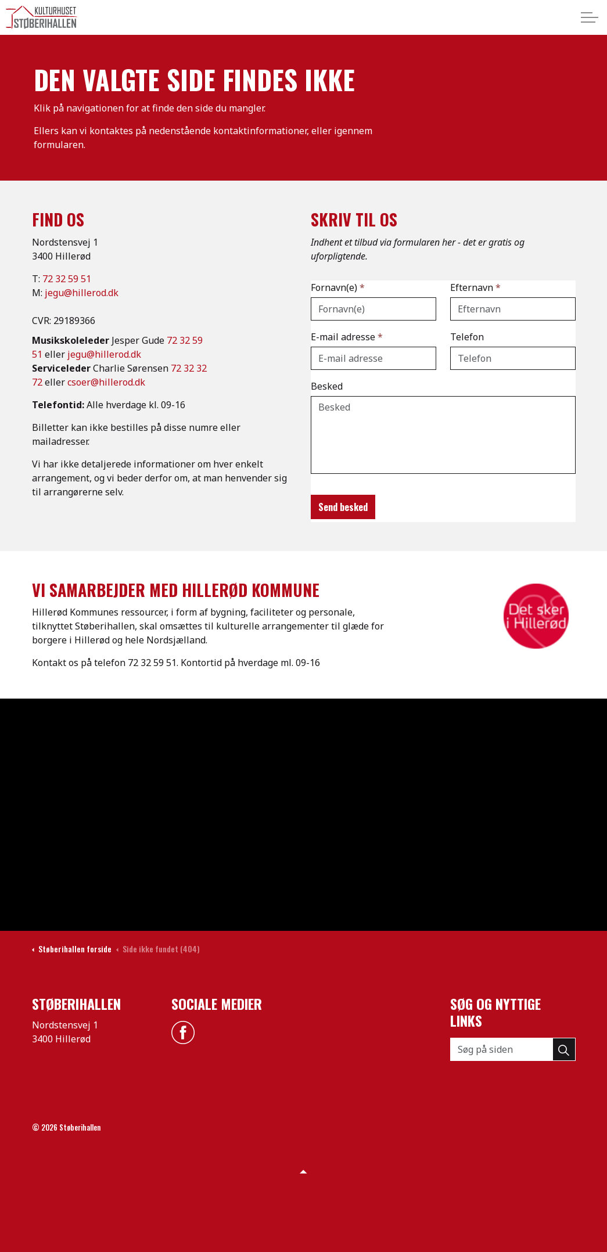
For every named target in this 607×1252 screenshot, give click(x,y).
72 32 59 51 (66, 278)
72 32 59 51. (153, 662)
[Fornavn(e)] (373, 309)
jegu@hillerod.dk (81, 292)
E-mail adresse (347, 336)
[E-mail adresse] (373, 358)
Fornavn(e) (338, 287)
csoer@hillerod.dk (106, 382)
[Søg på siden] (513, 1049)
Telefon (467, 336)
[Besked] (443, 435)
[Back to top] (304, 1170)
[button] (564, 1049)
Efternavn (475, 287)
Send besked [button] (343, 507)
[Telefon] (513, 358)
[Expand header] (589, 17)
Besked (327, 386)
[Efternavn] (513, 309)
